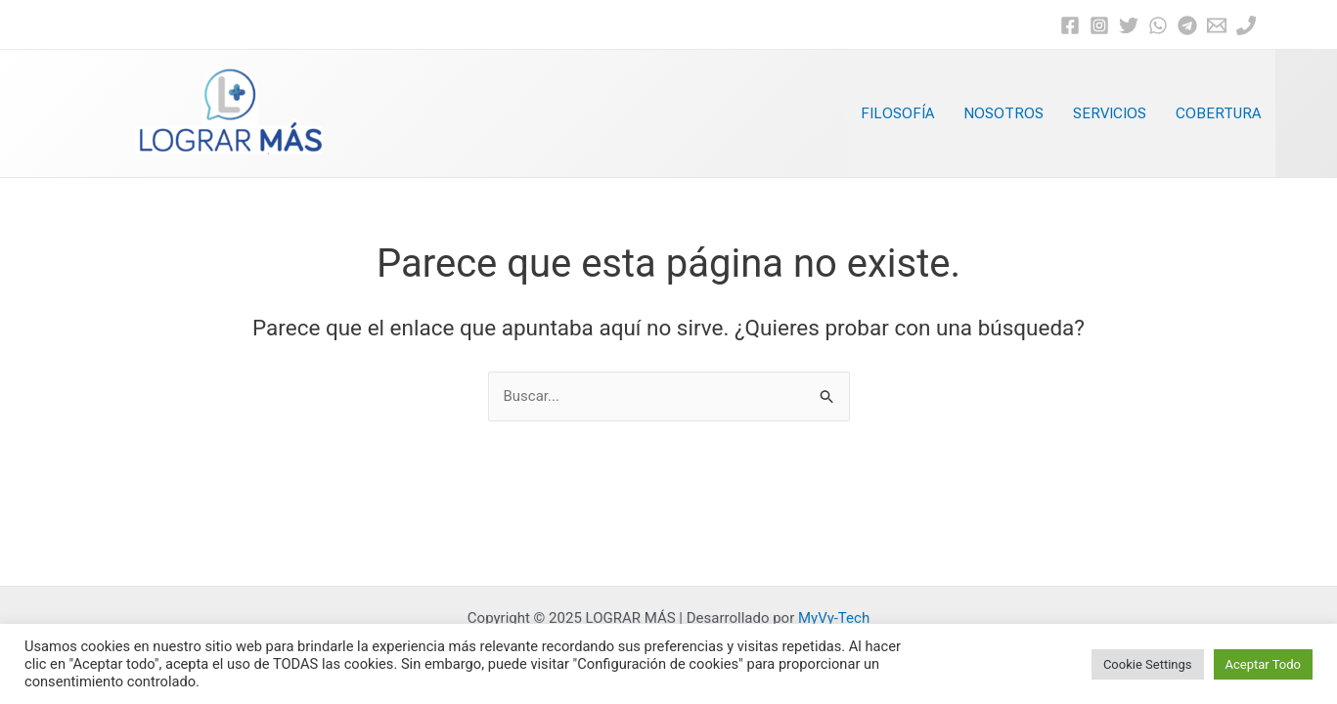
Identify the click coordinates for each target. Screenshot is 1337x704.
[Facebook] (1070, 25)
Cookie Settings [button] (1147, 664)
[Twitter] (1128, 25)
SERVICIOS (1109, 113)
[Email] (1216, 25)
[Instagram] (1099, 25)
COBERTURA (1218, 113)
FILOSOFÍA (897, 113)
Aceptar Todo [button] (1263, 664)
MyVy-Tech (833, 618)
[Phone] (1246, 25)
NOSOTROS (1003, 113)
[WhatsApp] (1158, 25)
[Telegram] (1187, 25)
